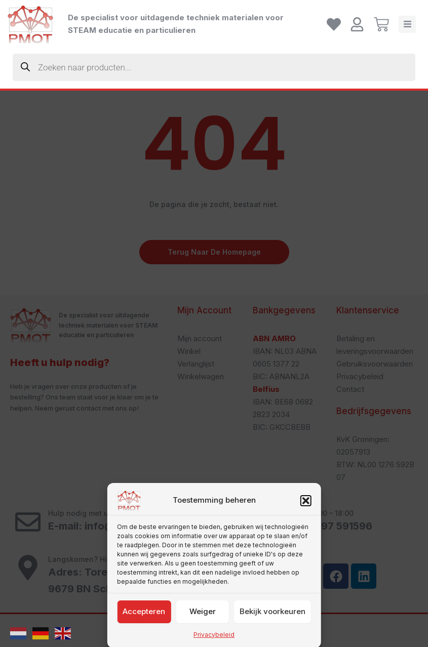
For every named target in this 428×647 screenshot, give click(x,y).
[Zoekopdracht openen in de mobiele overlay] (214, 67)
